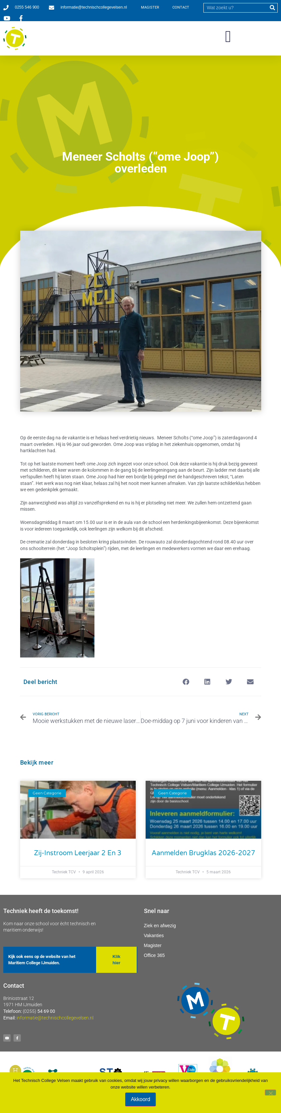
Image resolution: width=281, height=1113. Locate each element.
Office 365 (154, 955)
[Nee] (270, 1092)
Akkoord (140, 1099)
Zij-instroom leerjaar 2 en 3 (78, 853)
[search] (236, 7)
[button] (228, 36)
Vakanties (154, 935)
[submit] (272, 7)
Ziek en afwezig (160, 925)
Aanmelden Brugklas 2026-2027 (203, 853)
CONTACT (180, 7)
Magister (153, 945)
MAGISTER (150, 7)
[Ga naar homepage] (14, 38)
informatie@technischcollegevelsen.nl (55, 1017)
